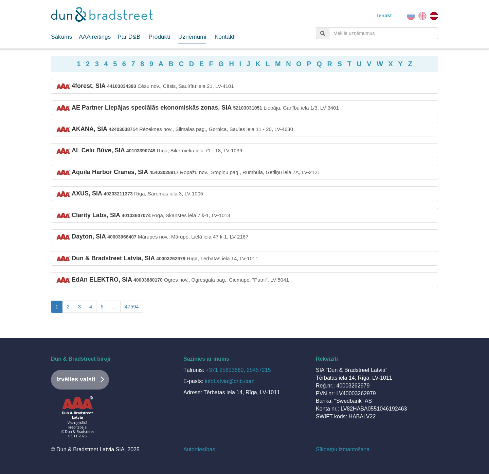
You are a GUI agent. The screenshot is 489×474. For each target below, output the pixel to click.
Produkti (159, 36)
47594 (132, 306)
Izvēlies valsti (75, 379)
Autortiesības (199, 449)
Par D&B (128, 36)
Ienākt (384, 15)
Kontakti (225, 36)
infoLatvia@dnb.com (229, 381)
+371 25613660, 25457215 (238, 370)
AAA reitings (95, 36)
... (114, 306)
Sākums (61, 36)
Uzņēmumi (192, 36)
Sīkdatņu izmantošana (342, 449)
